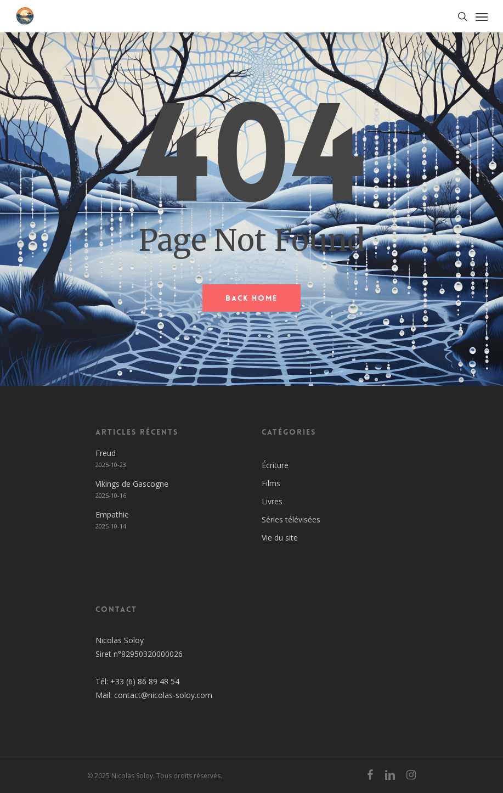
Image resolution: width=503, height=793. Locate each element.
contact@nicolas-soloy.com (163, 695)
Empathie (112, 514)
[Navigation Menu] (482, 16)
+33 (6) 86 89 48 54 (144, 681)
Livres (272, 501)
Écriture (275, 465)
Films (271, 483)
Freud (105, 453)
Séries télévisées (291, 519)
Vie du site (280, 537)
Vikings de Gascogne (131, 484)
